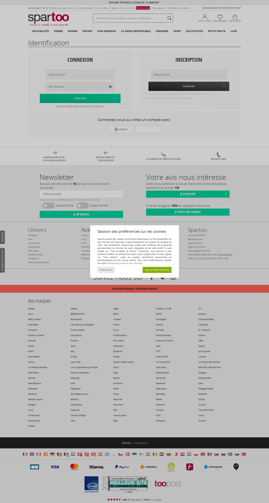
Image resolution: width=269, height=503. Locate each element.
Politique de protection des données (124, 263)
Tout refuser (106, 269)
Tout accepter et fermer (157, 269)
